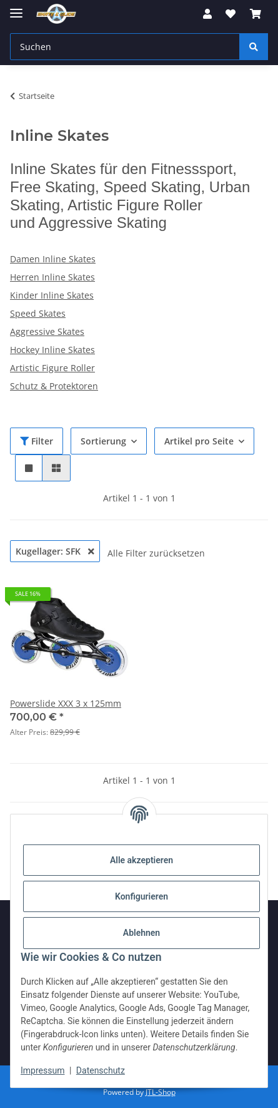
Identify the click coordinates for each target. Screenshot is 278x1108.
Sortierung (103, 441)
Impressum (42, 1070)
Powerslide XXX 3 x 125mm (65, 703)
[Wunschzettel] (230, 13)
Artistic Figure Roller (52, 368)
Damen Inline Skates (53, 259)
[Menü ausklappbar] (16, 8)
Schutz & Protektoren (54, 386)
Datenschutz (100, 1070)
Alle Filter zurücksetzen (156, 553)
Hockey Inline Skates (52, 350)
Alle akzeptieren (141, 860)
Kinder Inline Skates (52, 295)
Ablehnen (141, 933)
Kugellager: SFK (55, 551)
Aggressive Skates (47, 331)
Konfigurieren (141, 896)
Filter (36, 441)
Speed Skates (38, 313)
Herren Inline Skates (52, 277)
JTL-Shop (161, 1092)
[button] (207, 13)
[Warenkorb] (255, 13)
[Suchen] (125, 46)
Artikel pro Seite (199, 441)
